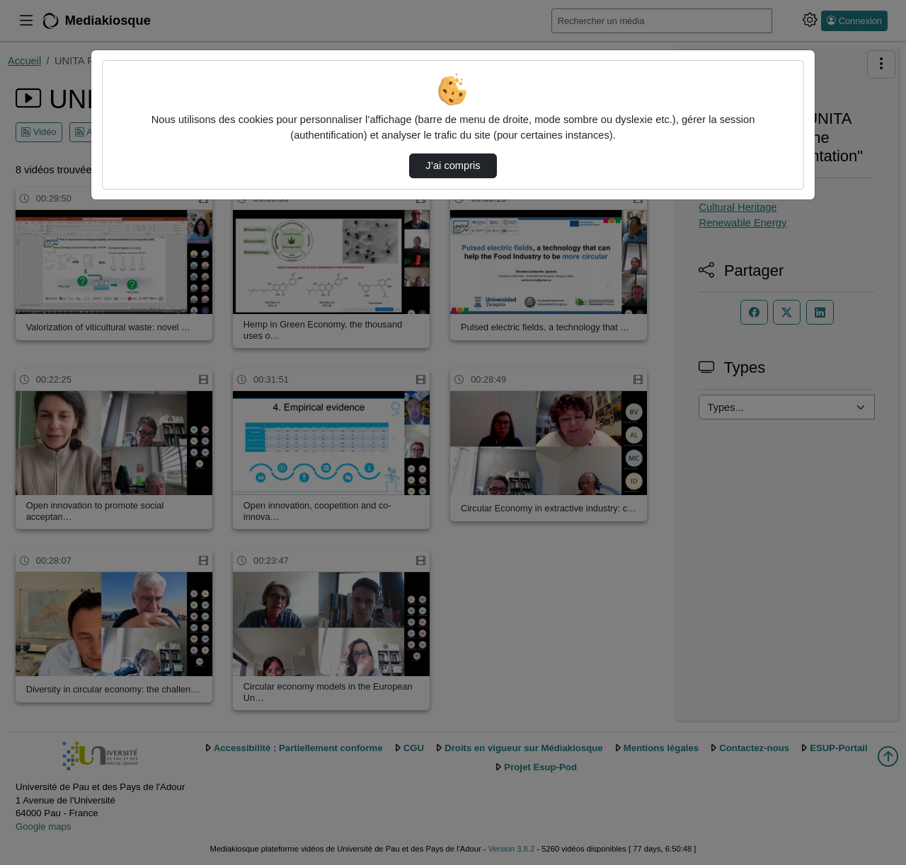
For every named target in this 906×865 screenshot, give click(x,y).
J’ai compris (452, 165)
